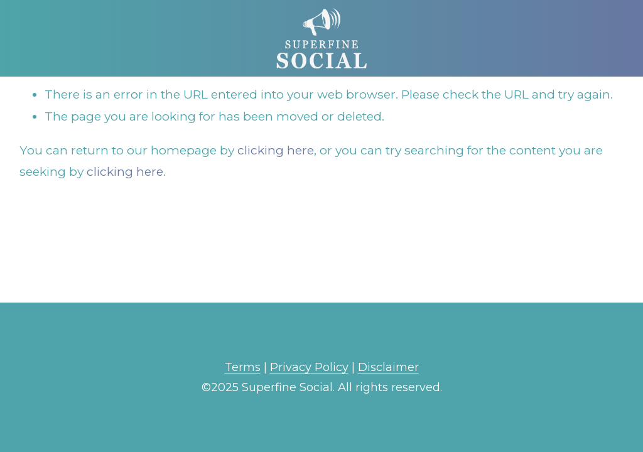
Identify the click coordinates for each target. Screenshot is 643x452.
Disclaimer (388, 367)
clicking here (275, 150)
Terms (243, 367)
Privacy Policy (309, 367)
